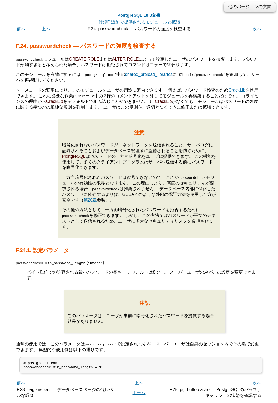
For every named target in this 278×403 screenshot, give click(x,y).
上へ (46, 28)
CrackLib (236, 90)
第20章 (90, 199)
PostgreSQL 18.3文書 (139, 15)
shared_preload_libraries (149, 74)
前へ (21, 28)
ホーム (138, 394)
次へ (257, 28)
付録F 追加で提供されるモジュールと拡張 (139, 22)
